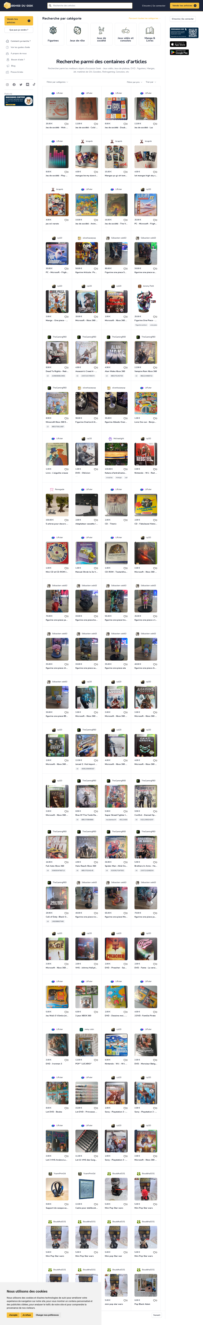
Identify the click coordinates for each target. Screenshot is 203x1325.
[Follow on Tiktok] (34, 84)
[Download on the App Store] (178, 44)
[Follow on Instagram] (7, 84)
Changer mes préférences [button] (47, 1315)
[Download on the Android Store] (179, 52)
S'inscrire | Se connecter (153, 5)
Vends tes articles (184, 5)
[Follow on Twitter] (21, 84)
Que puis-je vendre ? (18, 30)
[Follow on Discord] (27, 84)
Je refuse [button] (27, 1315)
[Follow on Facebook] (14, 84)
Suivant (156, 1315)
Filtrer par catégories (57, 82)
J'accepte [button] (13, 1315)
